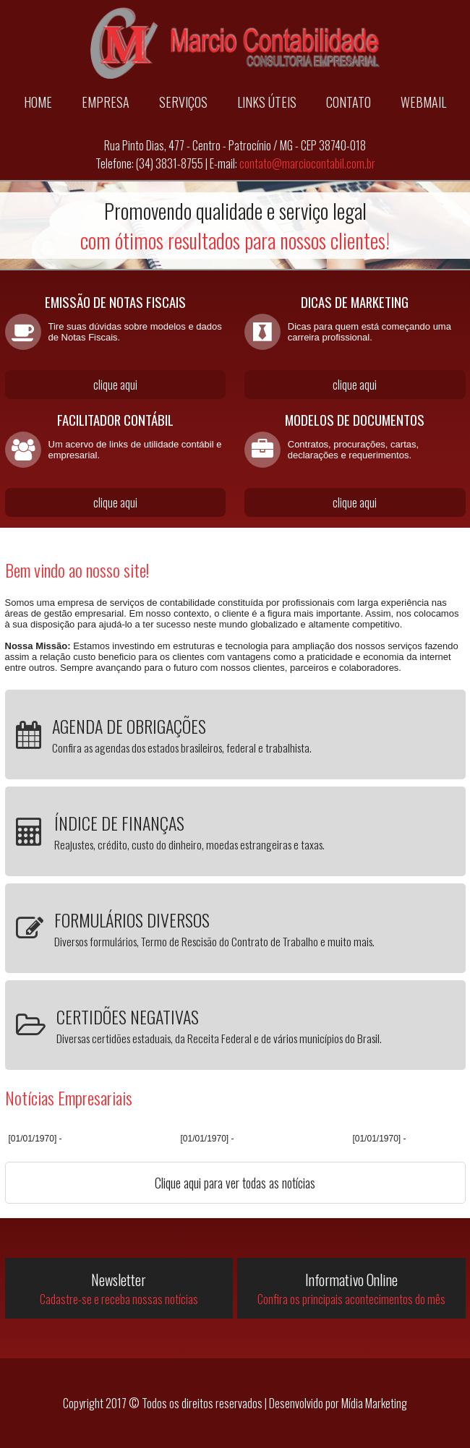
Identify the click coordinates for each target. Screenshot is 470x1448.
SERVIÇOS (183, 102)
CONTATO (348, 102)
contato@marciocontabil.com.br (307, 163)
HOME (38, 102)
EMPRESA (105, 102)
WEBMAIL (423, 102)
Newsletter (119, 1288)
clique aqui (115, 384)
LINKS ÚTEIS (266, 102)
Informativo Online (351, 1288)
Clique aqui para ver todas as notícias (235, 1182)
